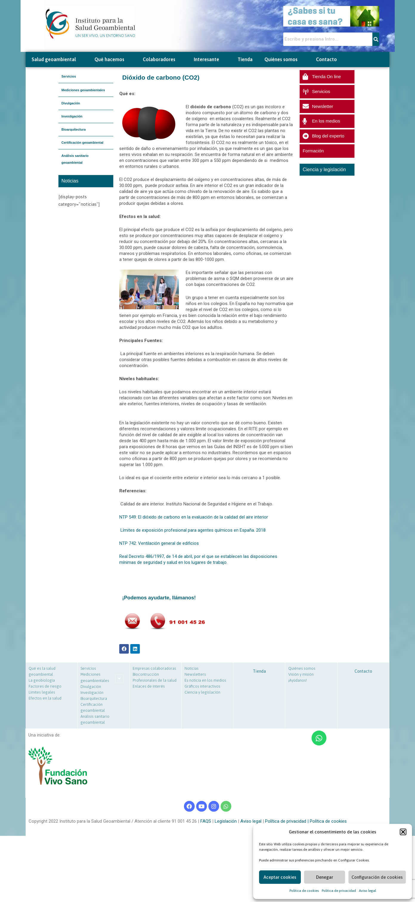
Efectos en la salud (45, 698)
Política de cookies (304, 891)
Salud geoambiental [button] (57, 59)
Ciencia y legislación (202, 692)
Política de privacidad (339, 891)
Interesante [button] (210, 59)
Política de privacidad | (287, 821)
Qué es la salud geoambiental (42, 671)
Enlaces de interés (149, 686)
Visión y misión (301, 674)
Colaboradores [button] (162, 59)
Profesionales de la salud (154, 680)
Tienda (245, 59)
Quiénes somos (301, 668)
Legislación (225, 821)
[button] (403, 832)
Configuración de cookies (377, 877)
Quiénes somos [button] (284, 59)
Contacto (326, 59)
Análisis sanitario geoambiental (75, 159)
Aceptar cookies (280, 877)
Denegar (324, 877)
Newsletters (195, 674)
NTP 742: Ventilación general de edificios (159, 543)
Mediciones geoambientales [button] (83, 90)
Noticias (192, 668)
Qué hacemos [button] (113, 59)
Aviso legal (367, 891)
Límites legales (42, 692)
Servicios (68, 76)
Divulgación (70, 103)
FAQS (205, 821)
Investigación (71, 116)
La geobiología (42, 680)
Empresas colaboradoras (154, 668)
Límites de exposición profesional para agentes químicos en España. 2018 (193, 530)
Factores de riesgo (45, 686)
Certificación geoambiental (82, 142)
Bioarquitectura (73, 129)
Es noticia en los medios (205, 680)
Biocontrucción (146, 674)
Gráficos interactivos (202, 686)
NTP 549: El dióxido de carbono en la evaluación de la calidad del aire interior (193, 517)
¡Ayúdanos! (297, 680)
